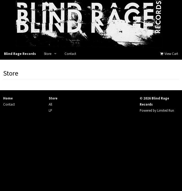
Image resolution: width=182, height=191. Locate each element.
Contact (70, 53)
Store (47, 53)
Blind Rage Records (20, 53)
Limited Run (165, 110)
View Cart (168, 53)
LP (50, 110)
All (50, 104)
